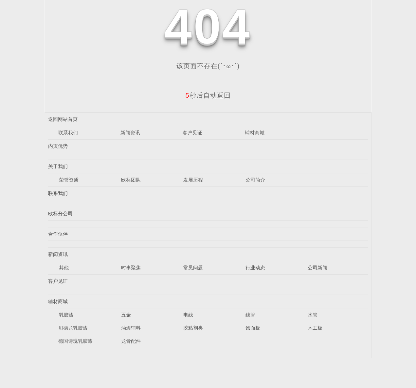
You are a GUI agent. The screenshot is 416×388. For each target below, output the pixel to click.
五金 (126, 315)
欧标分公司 (60, 213)
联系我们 (68, 132)
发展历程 (193, 180)
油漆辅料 (131, 328)
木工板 (315, 328)
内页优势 (58, 146)
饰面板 (252, 328)
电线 (188, 315)
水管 (312, 315)
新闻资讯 (130, 132)
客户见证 (192, 132)
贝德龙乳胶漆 (73, 328)
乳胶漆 (66, 315)
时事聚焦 (131, 267)
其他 (64, 267)
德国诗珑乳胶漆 (75, 341)
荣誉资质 (69, 180)
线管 (250, 315)
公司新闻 (317, 267)
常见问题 (193, 267)
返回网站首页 (63, 119)
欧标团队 (131, 180)
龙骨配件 (131, 341)
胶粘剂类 (193, 328)
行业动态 (255, 267)
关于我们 (58, 166)
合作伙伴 (58, 234)
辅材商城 (254, 132)
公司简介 (255, 180)
